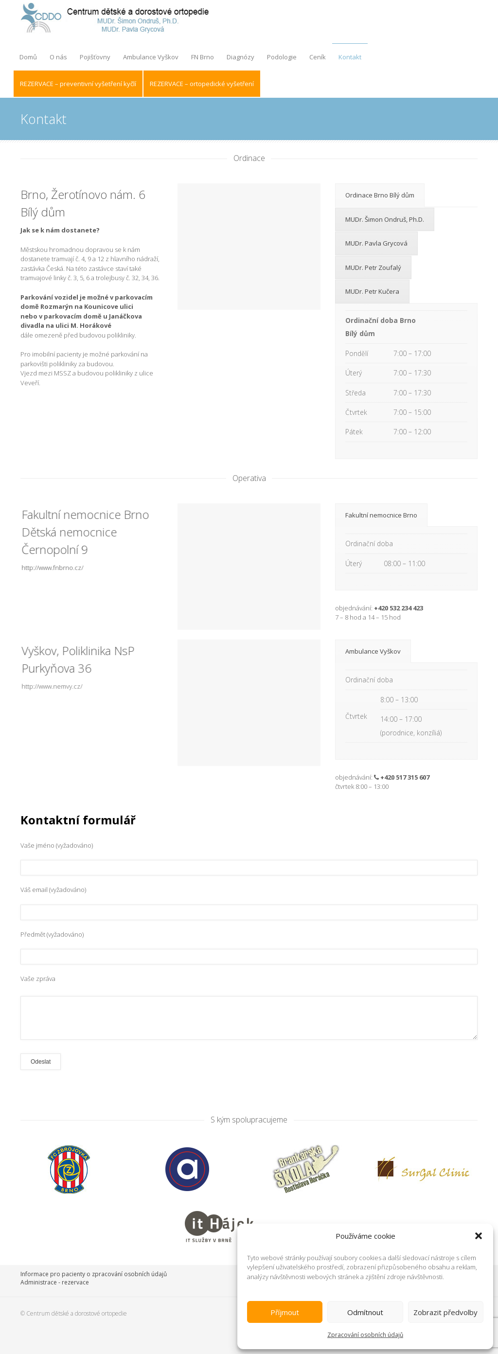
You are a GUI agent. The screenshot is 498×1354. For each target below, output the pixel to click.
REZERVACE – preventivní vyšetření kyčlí (78, 83)
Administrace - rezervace (54, 1282)
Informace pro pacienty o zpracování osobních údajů (93, 1274)
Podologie (282, 57)
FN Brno (202, 57)
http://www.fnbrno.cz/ (46, 567)
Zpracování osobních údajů (365, 1335)
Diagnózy (240, 57)
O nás (58, 57)
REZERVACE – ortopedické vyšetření (202, 83)
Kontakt (349, 57)
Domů (28, 57)
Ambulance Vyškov (150, 57)
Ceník (317, 57)
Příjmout (284, 1312)
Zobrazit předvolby (445, 1312)
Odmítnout (365, 1312)
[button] (478, 1236)
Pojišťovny (95, 57)
